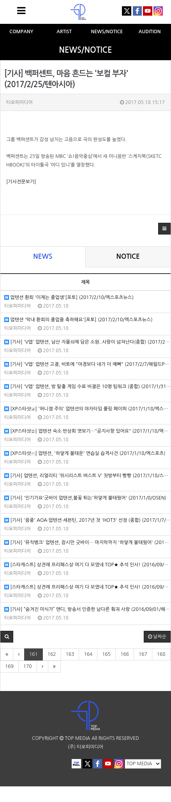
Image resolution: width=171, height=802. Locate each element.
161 (33, 654)
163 (70, 654)
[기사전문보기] (21, 181)
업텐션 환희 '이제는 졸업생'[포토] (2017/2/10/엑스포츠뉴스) (69, 297)
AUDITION (150, 31)
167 (143, 654)
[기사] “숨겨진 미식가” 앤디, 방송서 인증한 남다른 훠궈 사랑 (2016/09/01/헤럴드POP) (87, 609)
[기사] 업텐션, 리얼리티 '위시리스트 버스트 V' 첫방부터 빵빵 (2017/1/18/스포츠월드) (87, 475)
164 (88, 654)
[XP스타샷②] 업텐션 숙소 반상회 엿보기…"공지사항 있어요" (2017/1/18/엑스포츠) (87, 431)
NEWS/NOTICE (107, 31)
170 (27, 666)
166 (124, 654)
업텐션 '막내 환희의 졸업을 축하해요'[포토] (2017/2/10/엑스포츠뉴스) (78, 319)
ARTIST (64, 31)
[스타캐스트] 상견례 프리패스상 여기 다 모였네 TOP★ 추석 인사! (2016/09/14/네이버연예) (87, 564)
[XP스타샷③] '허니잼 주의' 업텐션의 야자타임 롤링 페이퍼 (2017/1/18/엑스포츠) (87, 409)
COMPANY (21, 31)
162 (52, 654)
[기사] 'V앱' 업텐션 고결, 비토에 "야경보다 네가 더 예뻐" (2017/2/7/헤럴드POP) (87, 364)
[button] (164, 229)
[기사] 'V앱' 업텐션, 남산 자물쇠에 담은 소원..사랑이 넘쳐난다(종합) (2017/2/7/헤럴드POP (87, 342)
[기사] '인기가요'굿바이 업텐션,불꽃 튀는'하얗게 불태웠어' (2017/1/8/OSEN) (85, 498)
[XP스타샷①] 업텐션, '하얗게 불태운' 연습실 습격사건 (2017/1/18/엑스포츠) (85, 453)
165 (106, 654)
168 (161, 654)
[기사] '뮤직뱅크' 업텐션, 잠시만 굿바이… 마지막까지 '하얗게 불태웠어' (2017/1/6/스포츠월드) (87, 542)
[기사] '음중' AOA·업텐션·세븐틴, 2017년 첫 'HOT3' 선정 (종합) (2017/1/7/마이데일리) (87, 520)
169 (9, 666)
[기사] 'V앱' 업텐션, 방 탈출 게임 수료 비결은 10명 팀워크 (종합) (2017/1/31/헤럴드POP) (87, 386)
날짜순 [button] (157, 636)
